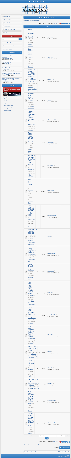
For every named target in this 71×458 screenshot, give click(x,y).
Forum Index (7, 19)
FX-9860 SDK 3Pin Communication (33, 381)
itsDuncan (30, 190)
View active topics (7, 49)
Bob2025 (31, 81)
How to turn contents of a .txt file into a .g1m (31, 396)
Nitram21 (31, 385)
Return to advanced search (31, 20)
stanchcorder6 (31, 219)
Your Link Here (7, 110)
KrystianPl (32, 338)
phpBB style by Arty (60, 456)
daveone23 (30, 37)
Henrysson (30, 57)
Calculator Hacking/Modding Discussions (32, 89)
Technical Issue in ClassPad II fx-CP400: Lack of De (31, 160)
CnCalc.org (6, 100)
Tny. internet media (8, 105)
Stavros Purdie (51, 400)
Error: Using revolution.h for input (32, 249)
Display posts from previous (35, 436)
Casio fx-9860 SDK (34, 388)
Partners (12, 85)
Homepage (7, 16)
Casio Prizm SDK (30, 151)
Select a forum (65, 447)
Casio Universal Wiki (9, 29)
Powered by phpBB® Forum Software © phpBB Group (66, 456)
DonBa (31, 100)
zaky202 (31, 295)
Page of (55, 23)
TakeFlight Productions (9, 108)
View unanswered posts (8, 46)
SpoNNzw (30, 369)
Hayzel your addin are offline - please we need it (31, 116)
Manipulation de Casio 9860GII (32, 231)
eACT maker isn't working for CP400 (31, 311)
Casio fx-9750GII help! (31, 363)
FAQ (5, 32)
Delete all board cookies (64, 452)
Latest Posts (12, 52)
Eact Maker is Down (30, 51)
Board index (27, 452)
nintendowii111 (32, 318)
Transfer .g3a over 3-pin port (31, 96)
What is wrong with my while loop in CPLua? (31, 418)
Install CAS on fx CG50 (32, 347)
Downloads (7, 23)
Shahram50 (31, 169)
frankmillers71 (31, 124)
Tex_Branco (31, 426)
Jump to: (56, 447)
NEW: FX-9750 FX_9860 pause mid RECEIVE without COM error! (32, 75)
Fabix (30, 350)
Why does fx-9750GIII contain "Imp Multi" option (31, 211)
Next (68, 436)
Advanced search (7, 42)
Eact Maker (7, 26)
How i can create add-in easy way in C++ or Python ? (31, 287)
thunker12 (30, 142)
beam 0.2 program (31, 31)
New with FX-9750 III (30, 183)
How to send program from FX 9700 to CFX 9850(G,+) (31, 331)
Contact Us (34, 452)
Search (12, 36)
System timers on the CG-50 (30, 135)
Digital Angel (7, 103)
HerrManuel (32, 254)
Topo (30, 235)
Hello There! (30, 265)
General (31, 130)
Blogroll (5, 98)
